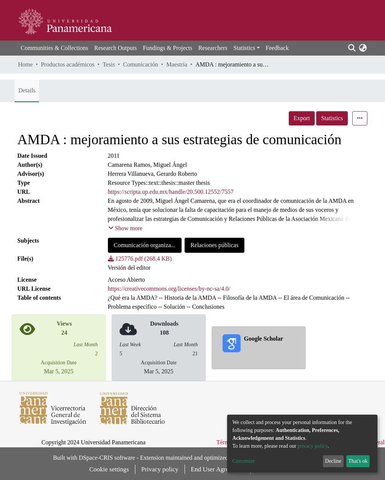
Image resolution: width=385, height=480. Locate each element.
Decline (333, 461)
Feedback (277, 48)
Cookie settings (109, 469)
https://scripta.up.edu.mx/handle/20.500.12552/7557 (171, 192)
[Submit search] (351, 48)
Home (25, 64)
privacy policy (313, 446)
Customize (243, 461)
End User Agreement (218, 469)
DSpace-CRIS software (107, 457)
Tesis (109, 64)
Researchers (212, 48)
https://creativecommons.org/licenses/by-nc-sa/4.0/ (169, 288)
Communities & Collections (54, 48)
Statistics (332, 118)
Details (26, 90)
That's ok (357, 461)
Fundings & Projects (167, 48)
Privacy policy (160, 469)
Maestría (176, 64)
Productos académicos (68, 64)
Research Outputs (115, 48)
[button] (362, 48)
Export (302, 118)
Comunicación (140, 64)
